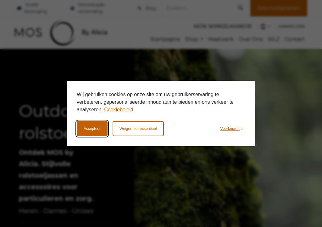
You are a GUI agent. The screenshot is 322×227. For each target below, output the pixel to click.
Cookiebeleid (118, 109)
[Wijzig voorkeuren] (232, 128)
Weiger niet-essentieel (138, 128)
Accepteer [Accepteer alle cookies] (92, 128)
